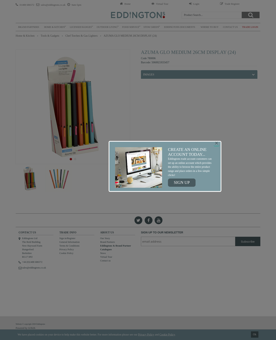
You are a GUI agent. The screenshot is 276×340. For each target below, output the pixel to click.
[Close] (216, 143)
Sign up (182, 182)
